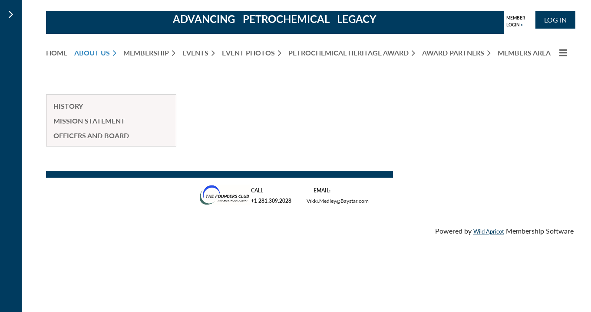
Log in (555, 20)
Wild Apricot (488, 231)
